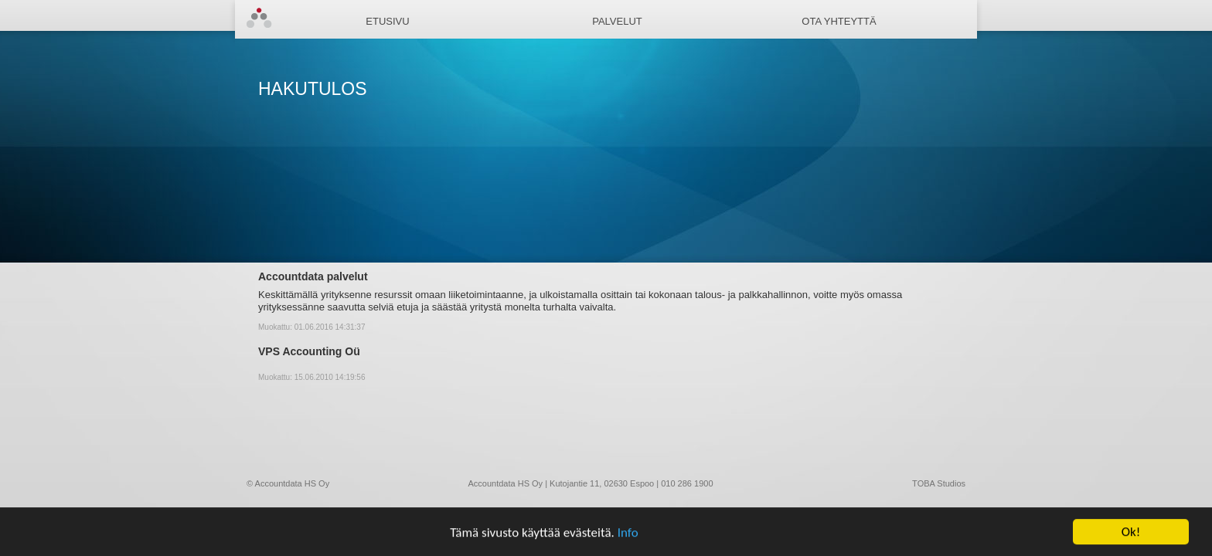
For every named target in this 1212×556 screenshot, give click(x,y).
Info (628, 532)
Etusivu (387, 21)
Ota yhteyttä (839, 21)
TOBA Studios (938, 483)
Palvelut (617, 21)
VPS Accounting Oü (309, 351)
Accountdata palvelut (313, 276)
